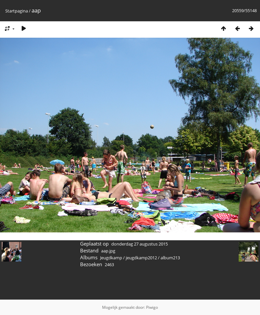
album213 (170, 258)
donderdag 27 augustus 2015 (139, 244)
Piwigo (152, 307)
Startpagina (16, 11)
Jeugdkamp (111, 258)
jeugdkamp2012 (141, 258)
